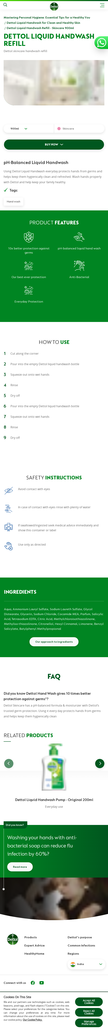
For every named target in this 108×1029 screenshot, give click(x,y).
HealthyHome (34, 953)
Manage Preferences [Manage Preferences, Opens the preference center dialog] (89, 1023)
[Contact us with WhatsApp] (101, 42)
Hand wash (13, 201)
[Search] (5, 5)
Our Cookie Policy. (33, 1019)
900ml (14, 128)
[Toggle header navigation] (102, 5)
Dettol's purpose (80, 937)
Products (30, 937)
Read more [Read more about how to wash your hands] (20, 866)
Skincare (68, 128)
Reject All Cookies (89, 1012)
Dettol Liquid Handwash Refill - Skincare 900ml (40, 28)
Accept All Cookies (89, 1002)
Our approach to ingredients (54, 641)
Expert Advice (34, 945)
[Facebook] (33, 983)
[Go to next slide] (99, 763)
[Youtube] (41, 982)
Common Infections (81, 945)
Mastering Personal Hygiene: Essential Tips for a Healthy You (47, 17)
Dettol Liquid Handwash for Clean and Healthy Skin (43, 22)
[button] (86, 964)
